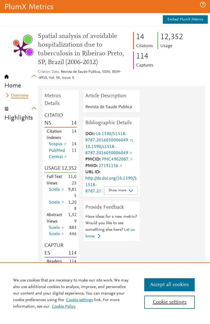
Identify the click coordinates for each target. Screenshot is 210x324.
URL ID (92, 172)
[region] (105, 293)
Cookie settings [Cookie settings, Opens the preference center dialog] (170, 302)
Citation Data (48, 72)
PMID (91, 166)
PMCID (92, 159)
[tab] (21, 79)
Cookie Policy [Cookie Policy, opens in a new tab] (64, 306)
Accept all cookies (169, 284)
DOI (89, 134)
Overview (19, 95)
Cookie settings (79, 300)
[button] (203, 4)
